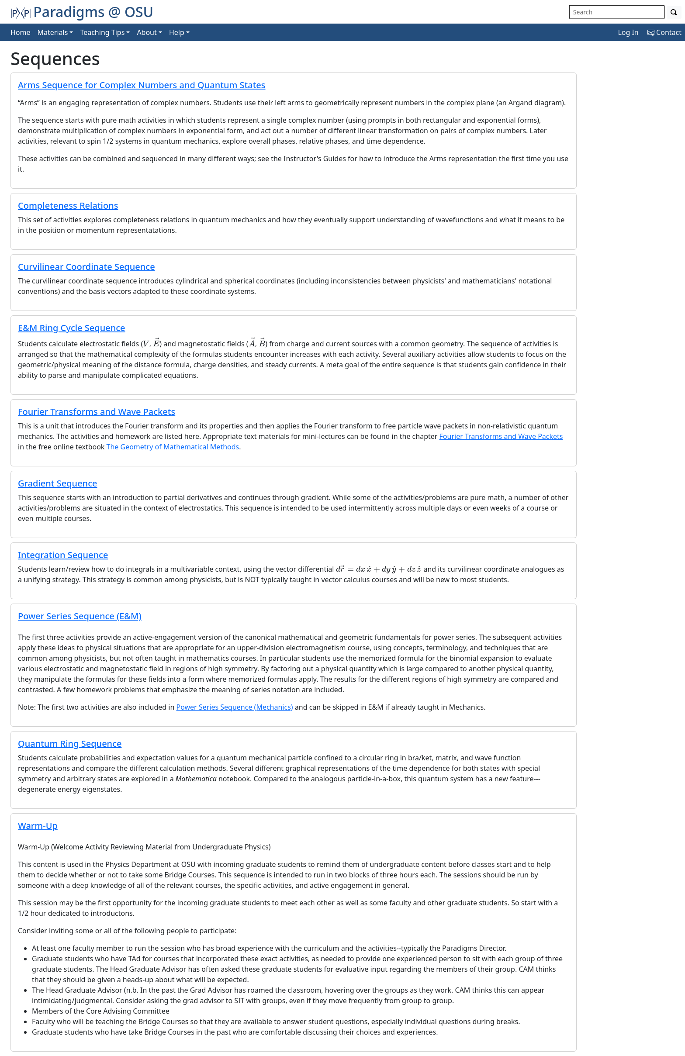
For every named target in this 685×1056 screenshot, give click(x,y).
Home (20, 32)
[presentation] (146, 343)
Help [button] (176, 32)
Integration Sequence (63, 555)
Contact (664, 32)
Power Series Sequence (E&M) (80, 616)
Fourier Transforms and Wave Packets (96, 412)
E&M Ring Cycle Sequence (71, 328)
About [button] (146, 32)
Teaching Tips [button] (102, 32)
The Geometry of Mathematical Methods (173, 447)
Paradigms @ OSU (81, 11)
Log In (628, 32)
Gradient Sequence (57, 483)
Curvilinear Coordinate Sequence (86, 267)
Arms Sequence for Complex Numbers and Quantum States (142, 85)
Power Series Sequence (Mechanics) (234, 707)
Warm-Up (38, 826)
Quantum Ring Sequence (69, 743)
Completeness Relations (68, 205)
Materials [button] (53, 32)
